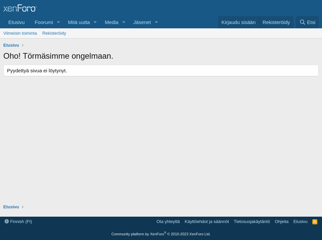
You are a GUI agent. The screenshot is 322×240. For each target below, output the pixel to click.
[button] (58, 22)
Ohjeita (281, 221)
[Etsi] (307, 22)
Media (112, 22)
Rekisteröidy (54, 33)
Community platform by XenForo (161, 234)
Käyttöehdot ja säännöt (207, 221)
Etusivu (16, 22)
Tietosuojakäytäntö (252, 221)
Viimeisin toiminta (20, 33)
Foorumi (44, 22)
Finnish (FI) (18, 221)
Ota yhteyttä (168, 221)
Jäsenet (142, 22)
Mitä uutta (79, 22)
